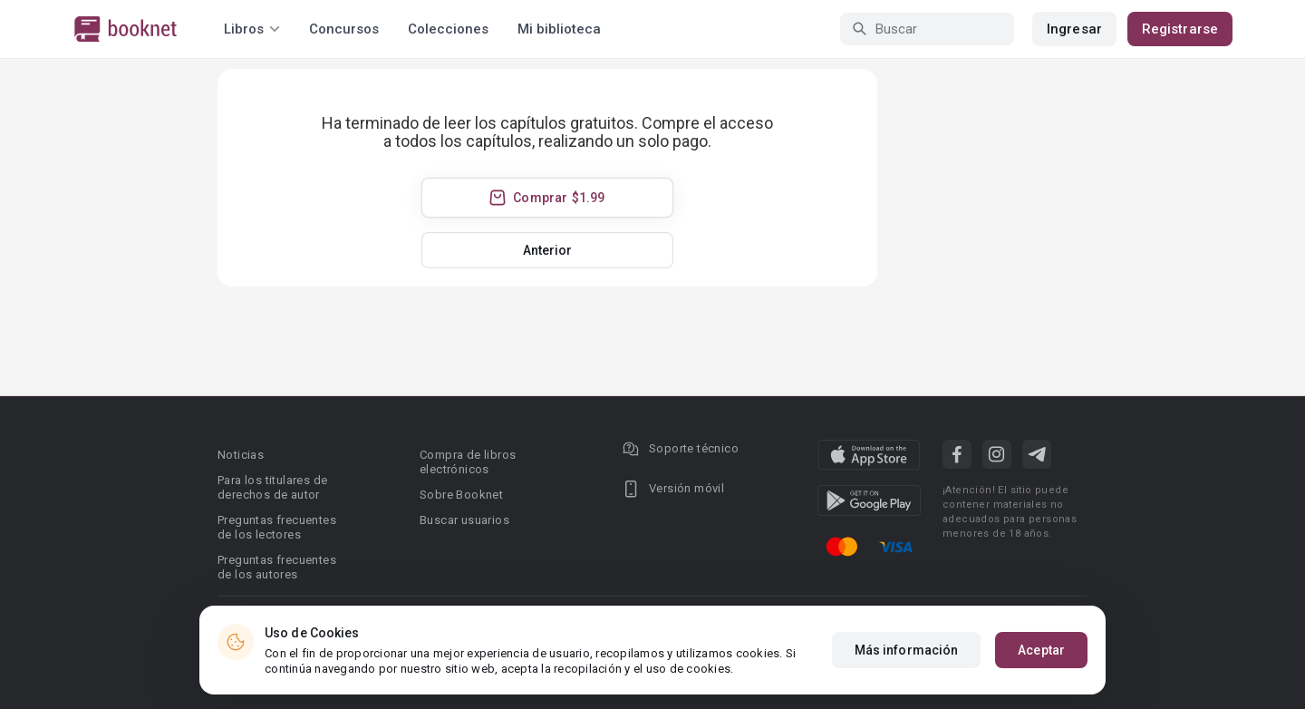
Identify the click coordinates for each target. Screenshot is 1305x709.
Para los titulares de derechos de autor (272, 487)
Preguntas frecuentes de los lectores (277, 527)
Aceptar (1041, 650)
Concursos (344, 29)
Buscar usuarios (464, 520)
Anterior (548, 250)
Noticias (241, 454)
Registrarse (1180, 29)
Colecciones (448, 29)
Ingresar (1074, 29)
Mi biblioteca (559, 29)
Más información (907, 650)
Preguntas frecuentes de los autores (277, 567)
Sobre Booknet (461, 494)
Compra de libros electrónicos (468, 462)
